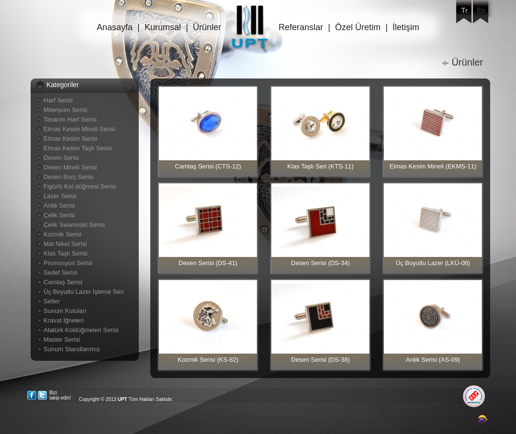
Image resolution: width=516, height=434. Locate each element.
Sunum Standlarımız (72, 349)
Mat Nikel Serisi (65, 243)
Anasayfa (115, 27)
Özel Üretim (358, 27)
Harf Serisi (58, 100)
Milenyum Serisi (66, 109)
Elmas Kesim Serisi (70, 138)
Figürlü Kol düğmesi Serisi (80, 186)
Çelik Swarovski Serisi (74, 224)
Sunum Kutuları (65, 310)
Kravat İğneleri (64, 320)
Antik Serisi (59, 205)
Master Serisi (62, 339)
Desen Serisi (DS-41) (208, 263)
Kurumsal (163, 27)
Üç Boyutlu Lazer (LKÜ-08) (433, 263)
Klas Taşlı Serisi (66, 253)
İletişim (406, 27)
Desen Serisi (61, 157)
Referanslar (301, 27)
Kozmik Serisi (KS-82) (208, 359)
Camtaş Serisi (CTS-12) (208, 166)
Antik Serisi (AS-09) (433, 359)
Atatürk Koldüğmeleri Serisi (81, 330)
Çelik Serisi (59, 215)
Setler (52, 301)
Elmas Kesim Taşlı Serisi (78, 148)
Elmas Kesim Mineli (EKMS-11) (433, 166)
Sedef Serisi (60, 272)
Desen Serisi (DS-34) (320, 263)
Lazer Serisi (60, 196)
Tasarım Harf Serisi (70, 119)
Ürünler (207, 27)
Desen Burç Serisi (68, 176)
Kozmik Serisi (62, 234)
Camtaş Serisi (63, 282)
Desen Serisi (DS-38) (320, 359)
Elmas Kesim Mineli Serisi (79, 129)
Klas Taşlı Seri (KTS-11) (320, 166)
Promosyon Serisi (68, 263)
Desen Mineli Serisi (70, 167)
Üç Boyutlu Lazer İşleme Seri (84, 291)
